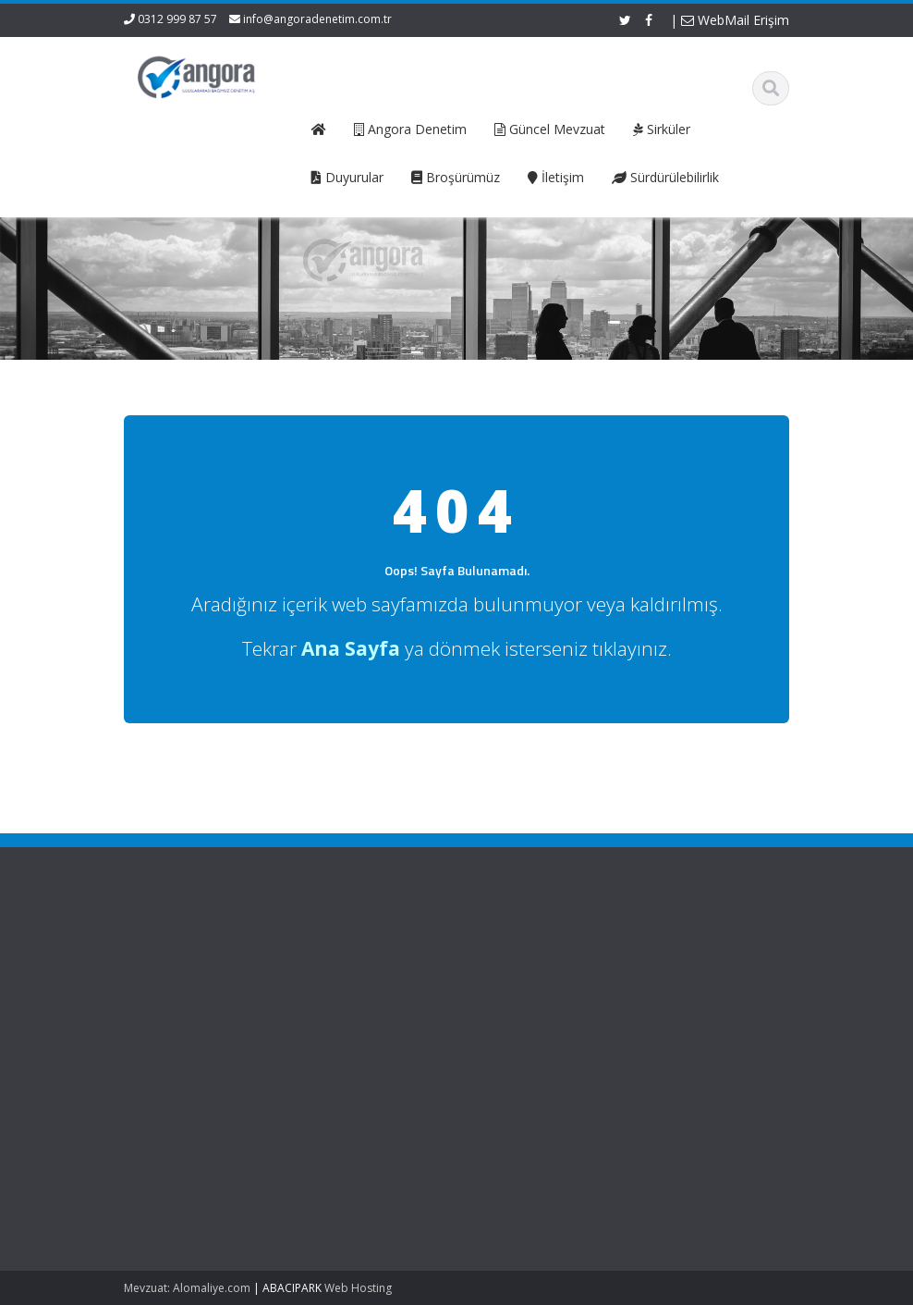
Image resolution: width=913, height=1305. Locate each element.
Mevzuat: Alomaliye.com (187, 1288)
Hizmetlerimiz (311, 985)
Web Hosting (358, 1288)
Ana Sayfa (303, 950)
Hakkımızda (306, 967)
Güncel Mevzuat (319, 1001)
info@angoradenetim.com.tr (317, 19)
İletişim (293, 1019)
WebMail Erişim (735, 20)
